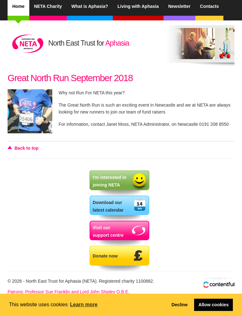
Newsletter (179, 6)
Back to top (26, 148)
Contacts (209, 6)
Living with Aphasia (138, 6)
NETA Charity (48, 6)
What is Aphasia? (90, 6)
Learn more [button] (83, 304)
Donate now (105, 255)
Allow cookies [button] (214, 304)
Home (18, 6)
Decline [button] (179, 304)
